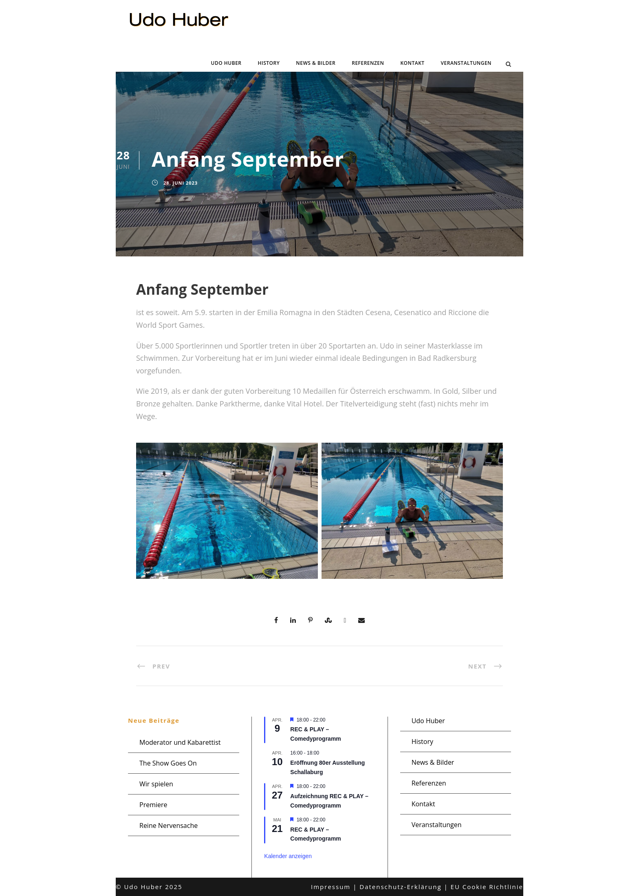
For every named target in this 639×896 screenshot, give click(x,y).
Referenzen (368, 63)
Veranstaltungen (466, 63)
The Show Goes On (168, 763)
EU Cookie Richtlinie (487, 887)
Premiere (153, 804)
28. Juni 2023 (180, 183)
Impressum (330, 887)
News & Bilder (315, 63)
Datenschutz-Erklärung (400, 887)
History (269, 63)
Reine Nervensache (168, 825)
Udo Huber (226, 63)
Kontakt (412, 63)
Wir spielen (156, 783)
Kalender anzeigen (288, 856)
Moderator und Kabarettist (179, 742)
